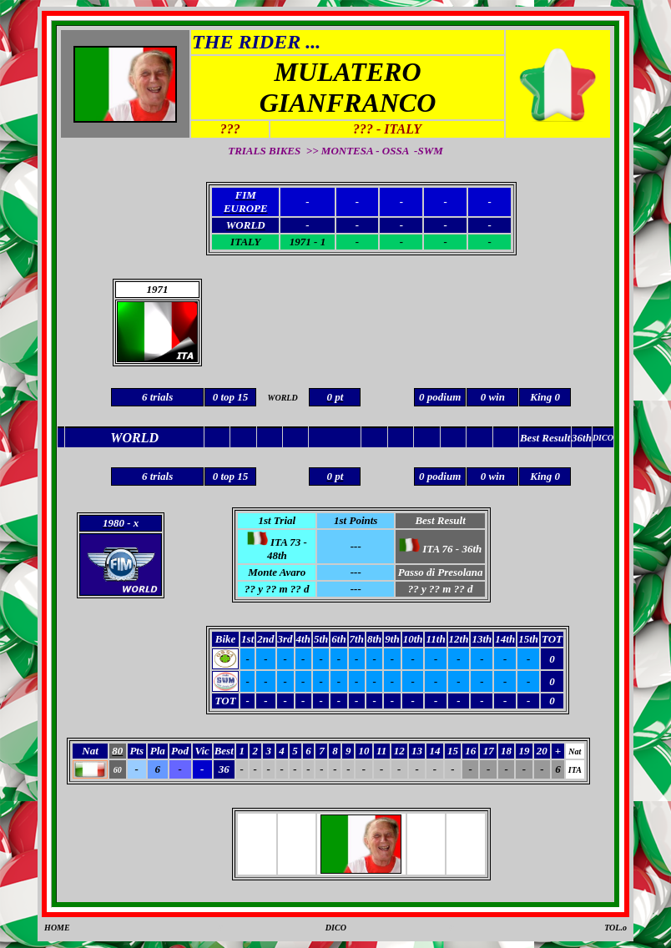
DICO (335, 927)
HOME (57, 927)
